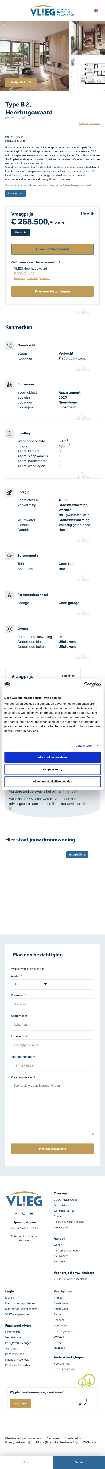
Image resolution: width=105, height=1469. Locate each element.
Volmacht (11, 1348)
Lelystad (59, 1337)
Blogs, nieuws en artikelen (69, 1222)
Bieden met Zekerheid (18, 1365)
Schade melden (14, 1354)
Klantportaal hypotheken (20, 1303)
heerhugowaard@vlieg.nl (32, 278)
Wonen (58, 1245)
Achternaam (19, 1016)
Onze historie (62, 1205)
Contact (59, 1216)
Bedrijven (59, 1261)
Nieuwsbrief (61, 1227)
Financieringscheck (17, 1360)
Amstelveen (61, 1309)
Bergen (58, 1314)
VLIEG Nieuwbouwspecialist (70, 1279)
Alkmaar (59, 1298)
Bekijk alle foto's (21, 82)
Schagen (59, 1342)
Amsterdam (61, 1303)
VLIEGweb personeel (17, 1314)
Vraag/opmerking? (23, 1077)
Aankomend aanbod (66, 1250)
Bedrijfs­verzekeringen (18, 1343)
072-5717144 (24, 273)
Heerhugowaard (63, 1331)
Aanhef (16, 976)
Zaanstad (59, 1348)
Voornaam (18, 995)
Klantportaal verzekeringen (21, 1309)
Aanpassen (52, 769)
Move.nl (10, 1298)
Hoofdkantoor (62, 1364)
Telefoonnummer (23, 1057)
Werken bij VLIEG (64, 1211)
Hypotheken (12, 1332)
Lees (15, 193)
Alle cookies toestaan (52, 757)
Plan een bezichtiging (52, 291)
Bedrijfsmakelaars (64, 1369)
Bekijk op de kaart (89, 123)
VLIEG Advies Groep (65, 1200)
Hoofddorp (60, 1325)
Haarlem (59, 1320)
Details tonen (84, 745)
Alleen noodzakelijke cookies (52, 781)
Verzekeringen (13, 1337)
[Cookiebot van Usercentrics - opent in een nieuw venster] (84, 684)
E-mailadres (19, 1036)
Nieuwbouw (60, 1256)
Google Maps (77, 854)
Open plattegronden (52, 249)
